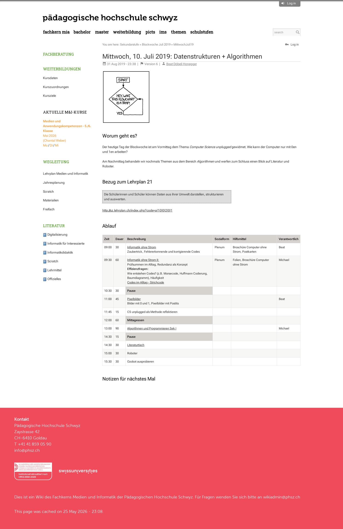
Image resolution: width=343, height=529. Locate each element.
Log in (291, 3)
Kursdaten (50, 78)
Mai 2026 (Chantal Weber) (67, 130)
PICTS (150, 32)
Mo (45, 145)
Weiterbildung (127, 32)
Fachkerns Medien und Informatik (84, 497)
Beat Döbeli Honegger (181, 64)
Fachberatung (58, 54)
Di (51, 145)
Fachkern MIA (56, 32)
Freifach (49, 209)
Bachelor (82, 32)
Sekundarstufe (129, 44)
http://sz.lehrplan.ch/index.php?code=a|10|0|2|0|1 (137, 210)
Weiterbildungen (62, 68)
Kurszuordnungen (56, 87)
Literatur (54, 225)
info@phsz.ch (27, 450)
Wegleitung (56, 161)
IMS (163, 32)
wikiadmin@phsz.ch (281, 497)
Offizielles (52, 279)
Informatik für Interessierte (63, 243)
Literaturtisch (135, 345)
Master (102, 32)
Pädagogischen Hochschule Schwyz (158, 497)
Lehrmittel (52, 270)
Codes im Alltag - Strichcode (145, 282)
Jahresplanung (54, 182)
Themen (178, 32)
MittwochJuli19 (183, 44)
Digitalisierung (55, 234)
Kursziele (49, 95)
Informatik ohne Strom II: (143, 260)
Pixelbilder (134, 299)
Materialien (51, 200)
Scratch (48, 191)
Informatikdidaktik (58, 252)
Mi (56, 145)
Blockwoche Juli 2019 (156, 44)
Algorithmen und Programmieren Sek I (151, 328)
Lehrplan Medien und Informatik (65, 173)
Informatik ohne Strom (141, 247)
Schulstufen (201, 32)
